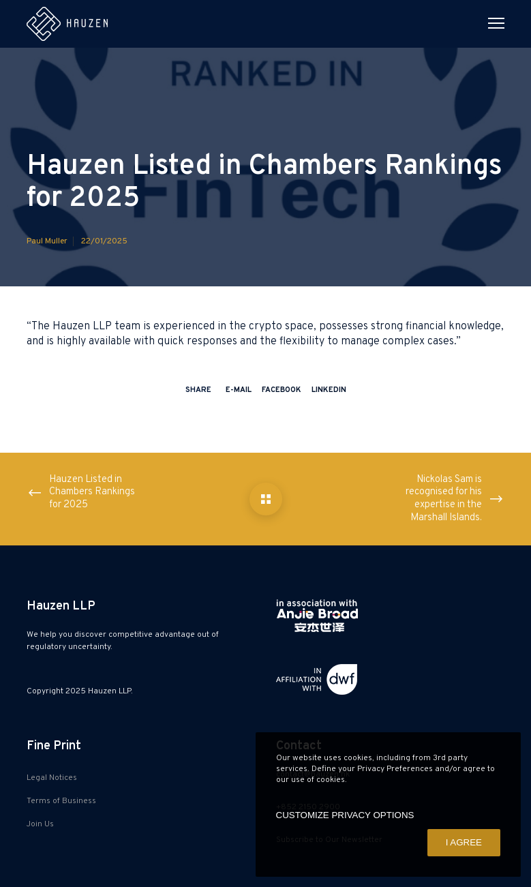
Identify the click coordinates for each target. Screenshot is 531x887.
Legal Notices (52, 777)
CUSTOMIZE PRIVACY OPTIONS (345, 815)
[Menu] (490, 24)
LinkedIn (329, 390)
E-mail (239, 390)
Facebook (281, 390)
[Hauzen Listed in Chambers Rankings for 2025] (265, 499)
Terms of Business (61, 801)
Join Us (40, 824)
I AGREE (464, 842)
